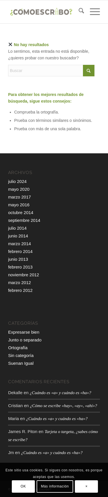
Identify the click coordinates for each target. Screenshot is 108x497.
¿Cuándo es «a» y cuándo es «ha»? (60, 392)
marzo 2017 (19, 196)
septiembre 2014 (24, 220)
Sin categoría (20, 355)
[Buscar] (78, 11)
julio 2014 (17, 228)
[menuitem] (78, 11)
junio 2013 (18, 259)
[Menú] (92, 11)
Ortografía (18, 347)
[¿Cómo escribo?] (45, 11)
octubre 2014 (20, 212)
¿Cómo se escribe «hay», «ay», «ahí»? (63, 405)
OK (23, 486)
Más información (55, 486)
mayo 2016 (18, 204)
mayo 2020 (18, 189)
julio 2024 (17, 181)
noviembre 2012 (23, 274)
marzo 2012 (19, 282)
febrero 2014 (20, 251)
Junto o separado (24, 339)
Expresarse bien (23, 332)
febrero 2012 (20, 290)
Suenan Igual (20, 363)
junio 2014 (18, 235)
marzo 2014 (19, 243)
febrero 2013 (20, 266)
